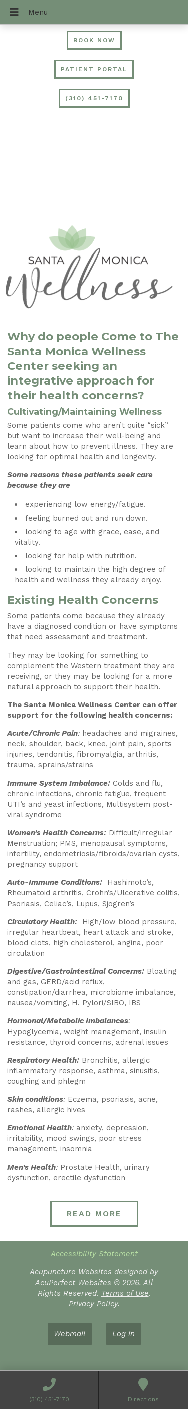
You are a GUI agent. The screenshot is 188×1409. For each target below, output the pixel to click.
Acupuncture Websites (71, 1271)
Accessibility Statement (94, 1253)
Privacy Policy (93, 1303)
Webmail (70, 1333)
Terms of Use (125, 1293)
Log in (123, 1333)
